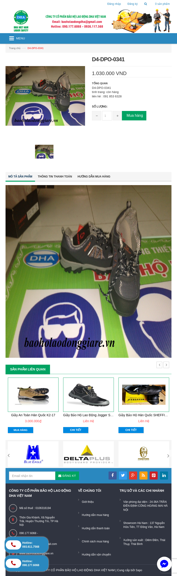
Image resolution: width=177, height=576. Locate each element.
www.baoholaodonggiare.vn (36, 553)
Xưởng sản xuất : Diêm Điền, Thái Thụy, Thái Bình (144, 542)
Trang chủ (15, 48)
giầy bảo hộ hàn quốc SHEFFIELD (144, 415)
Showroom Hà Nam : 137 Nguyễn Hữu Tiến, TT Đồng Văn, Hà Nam (144, 525)
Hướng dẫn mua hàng (93, 176)
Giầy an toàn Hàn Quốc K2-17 (33, 415)
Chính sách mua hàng (95, 541)
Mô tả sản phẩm (20, 176)
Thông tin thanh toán (55, 176)
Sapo (139, 570)
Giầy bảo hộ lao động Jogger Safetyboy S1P (96, 415)
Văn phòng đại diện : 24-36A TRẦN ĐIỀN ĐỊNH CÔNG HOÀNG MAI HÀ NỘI (145, 505)
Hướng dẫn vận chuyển (96, 554)
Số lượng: (100, 106)
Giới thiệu (88, 501)
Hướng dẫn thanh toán (96, 528)
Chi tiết (75, 430)
